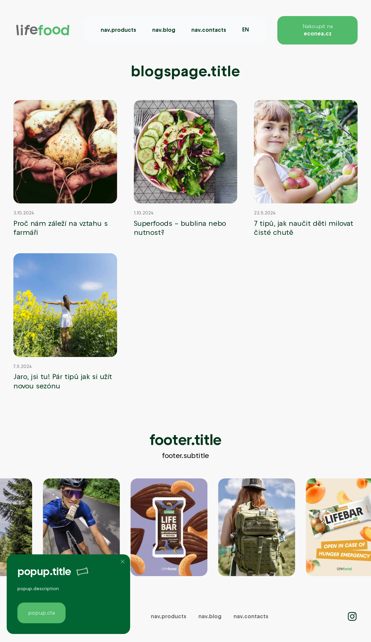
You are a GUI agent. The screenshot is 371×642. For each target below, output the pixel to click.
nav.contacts (208, 30)
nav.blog (163, 30)
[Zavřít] (123, 562)
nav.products (118, 30)
